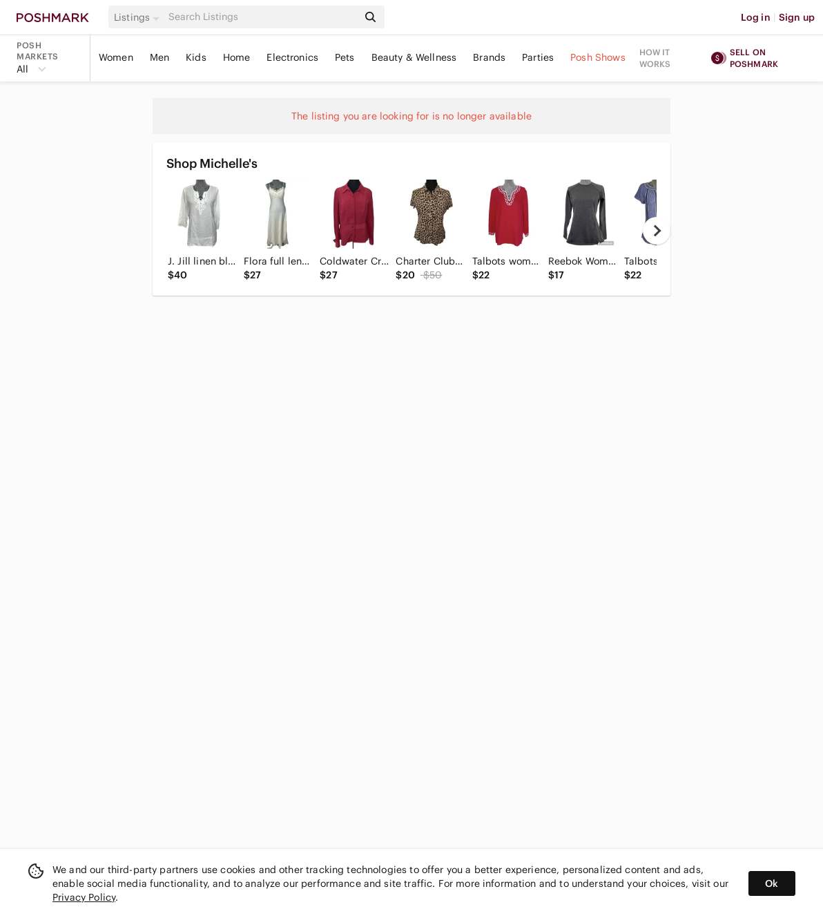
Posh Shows (598, 57)
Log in (756, 17)
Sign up (797, 17)
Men (159, 57)
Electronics (292, 57)
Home (237, 57)
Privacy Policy (83, 897)
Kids (196, 57)
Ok (771, 883)
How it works (655, 58)
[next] (656, 231)
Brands (489, 57)
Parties (538, 57)
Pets (345, 57)
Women (116, 57)
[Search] (262, 17)
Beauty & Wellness (414, 57)
